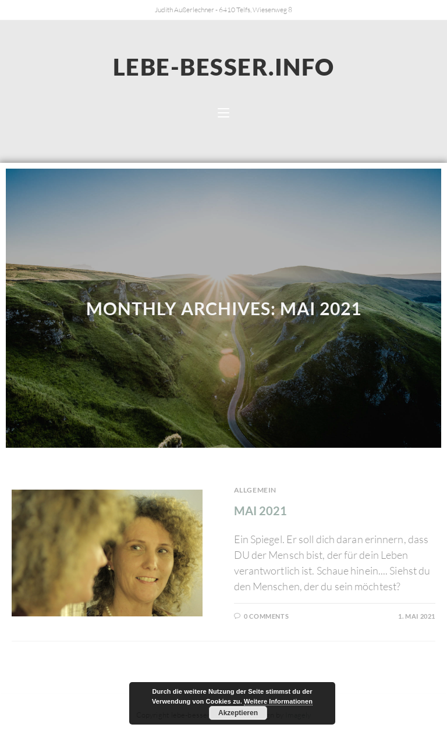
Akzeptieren (238, 713)
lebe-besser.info (224, 67)
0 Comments (266, 616)
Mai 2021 (260, 511)
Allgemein (255, 490)
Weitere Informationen (278, 701)
